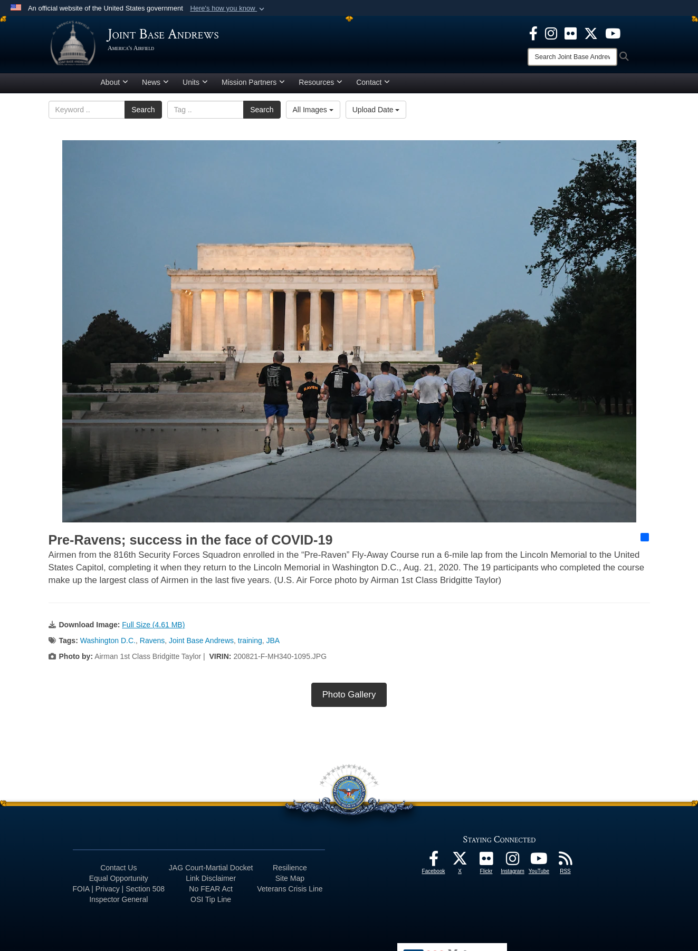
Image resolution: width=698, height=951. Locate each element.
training (250, 644)
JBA (273, 644)
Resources (320, 86)
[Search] (572, 57)
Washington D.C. (108, 644)
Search (143, 113)
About (115, 86)
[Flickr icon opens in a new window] (571, 32)
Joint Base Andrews (201, 644)
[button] (228, 8)
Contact (373, 86)
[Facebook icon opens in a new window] (533, 32)
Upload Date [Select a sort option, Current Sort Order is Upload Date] (376, 113)
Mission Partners (253, 86)
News (155, 86)
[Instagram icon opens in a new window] (551, 32)
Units (195, 86)
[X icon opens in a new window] (591, 32)
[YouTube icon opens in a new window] (612, 32)
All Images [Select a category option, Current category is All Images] (313, 113)
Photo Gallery (349, 698)
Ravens (152, 644)
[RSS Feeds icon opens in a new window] (565, 865)
